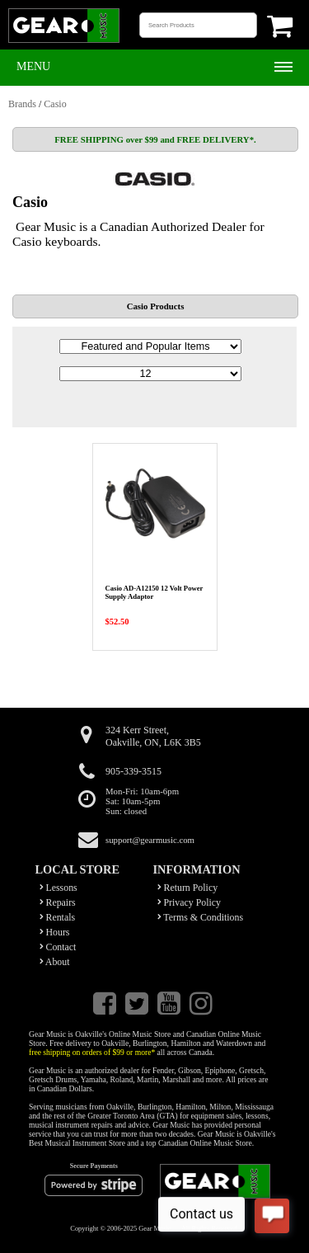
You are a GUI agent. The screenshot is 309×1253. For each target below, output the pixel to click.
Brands (22, 104)
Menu (33, 66)
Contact (58, 947)
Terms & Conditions (200, 917)
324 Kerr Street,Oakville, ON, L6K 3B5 (153, 736)
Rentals (58, 917)
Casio (55, 104)
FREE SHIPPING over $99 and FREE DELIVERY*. (154, 139)
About (55, 962)
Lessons (58, 887)
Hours (55, 932)
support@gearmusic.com (149, 840)
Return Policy (187, 887)
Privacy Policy (189, 902)
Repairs (58, 902)
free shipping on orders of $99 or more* (92, 1052)
